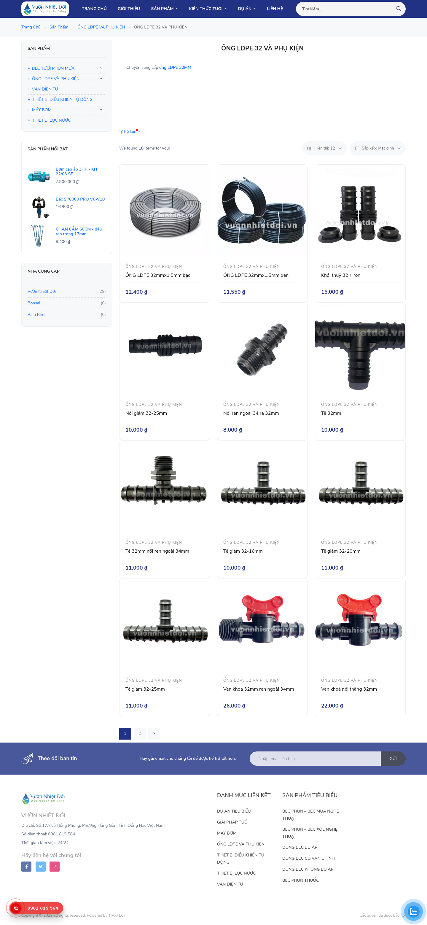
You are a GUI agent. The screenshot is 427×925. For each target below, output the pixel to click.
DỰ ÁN (247, 9)
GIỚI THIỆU (129, 9)
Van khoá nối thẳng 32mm (349, 689)
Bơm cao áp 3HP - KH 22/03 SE (76, 171)
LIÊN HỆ (275, 9)
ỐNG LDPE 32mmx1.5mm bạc (157, 275)
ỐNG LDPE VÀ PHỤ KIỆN (101, 27)
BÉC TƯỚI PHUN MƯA (53, 68)
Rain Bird (36, 314)
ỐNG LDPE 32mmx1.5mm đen (256, 275)
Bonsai (34, 303)
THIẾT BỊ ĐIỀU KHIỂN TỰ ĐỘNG (62, 99)
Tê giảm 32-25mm (145, 689)
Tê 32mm (331, 413)
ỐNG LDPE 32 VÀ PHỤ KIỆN (153, 266)
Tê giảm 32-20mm (341, 551)
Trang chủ (31, 27)
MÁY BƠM (41, 110)
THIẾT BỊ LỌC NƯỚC (51, 120)
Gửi (393, 759)
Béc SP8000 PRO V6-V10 (80, 199)
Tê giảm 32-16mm (243, 551)
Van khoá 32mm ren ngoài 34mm (258, 689)
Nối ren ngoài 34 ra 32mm (251, 413)
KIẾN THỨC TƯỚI (208, 9)
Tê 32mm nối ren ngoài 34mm (157, 551)
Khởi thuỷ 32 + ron (340, 275)
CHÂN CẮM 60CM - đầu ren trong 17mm (79, 231)
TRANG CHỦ (94, 9)
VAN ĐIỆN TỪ (45, 89)
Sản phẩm (59, 27)
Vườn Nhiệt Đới (42, 291)
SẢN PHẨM (164, 9)
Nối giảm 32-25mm (146, 413)
